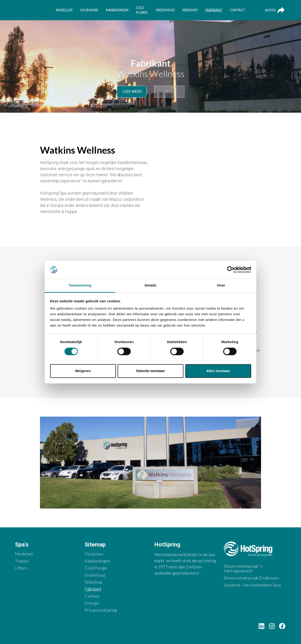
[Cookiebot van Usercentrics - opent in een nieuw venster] (230, 269)
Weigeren (83, 371)
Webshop (190, 10)
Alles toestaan (218, 371)
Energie (92, 603)
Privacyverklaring (101, 610)
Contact (237, 10)
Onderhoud (165, 10)
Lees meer (132, 91)
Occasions (89, 10)
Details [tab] (150, 285)
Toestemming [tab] (79, 285)
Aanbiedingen (117, 10)
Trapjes (22, 560)
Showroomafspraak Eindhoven (251, 577)
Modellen (64, 10)
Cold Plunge (142, 10)
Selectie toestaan (150, 371)
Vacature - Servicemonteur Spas (252, 584)
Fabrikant (213, 10)
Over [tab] (221, 285)
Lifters (21, 568)
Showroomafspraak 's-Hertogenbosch (244, 568)
